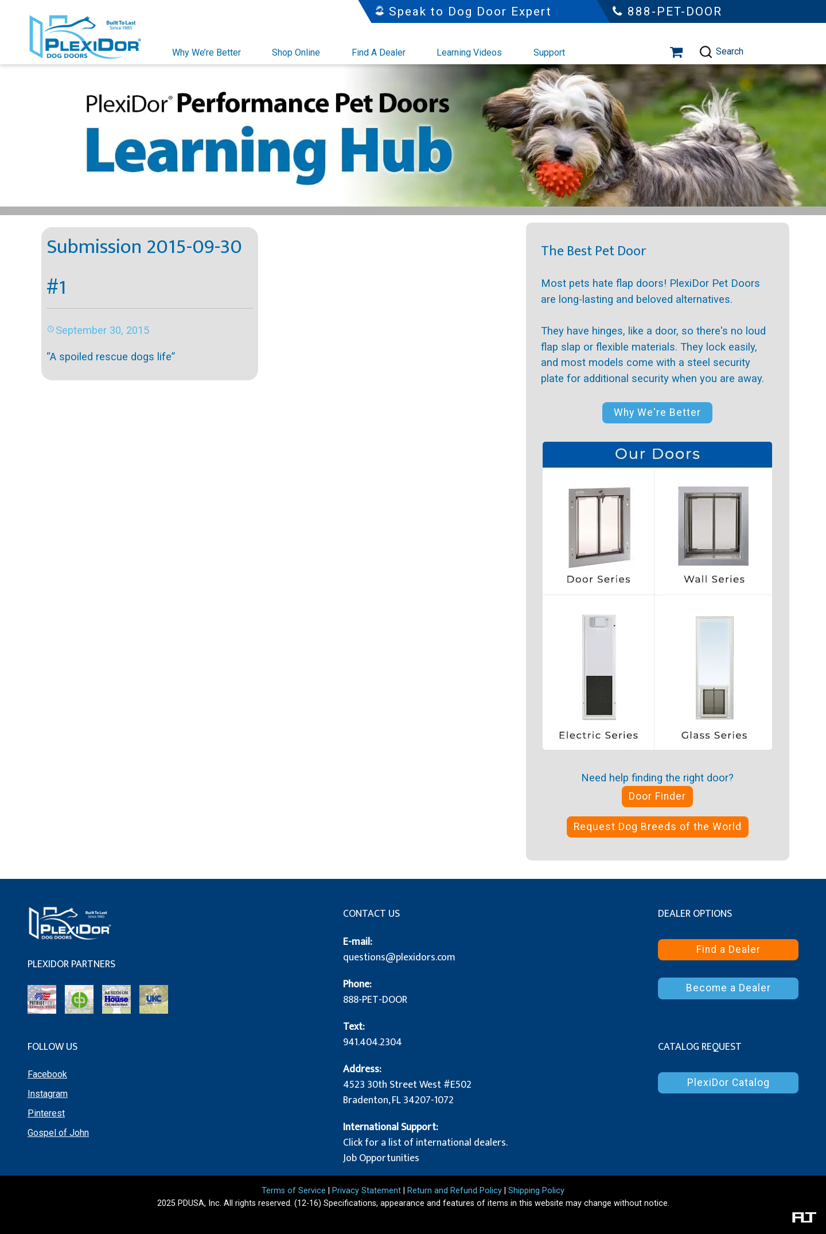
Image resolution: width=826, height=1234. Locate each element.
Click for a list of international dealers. (425, 1142)
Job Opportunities (381, 1158)
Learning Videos (469, 52)
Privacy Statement (366, 1191)
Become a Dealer (728, 988)
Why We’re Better (206, 52)
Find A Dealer (379, 52)
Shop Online (296, 52)
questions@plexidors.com (399, 957)
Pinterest (46, 1113)
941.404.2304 (372, 1042)
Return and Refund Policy (454, 1191)
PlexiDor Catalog (728, 1082)
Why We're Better (657, 412)
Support (549, 52)
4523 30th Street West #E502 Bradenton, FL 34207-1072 (407, 1092)
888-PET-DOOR (375, 1000)
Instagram (48, 1093)
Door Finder (657, 796)
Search (721, 52)
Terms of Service (294, 1191)
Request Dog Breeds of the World (658, 826)
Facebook (47, 1074)
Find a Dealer (728, 949)
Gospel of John (58, 1132)
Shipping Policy (536, 1191)
